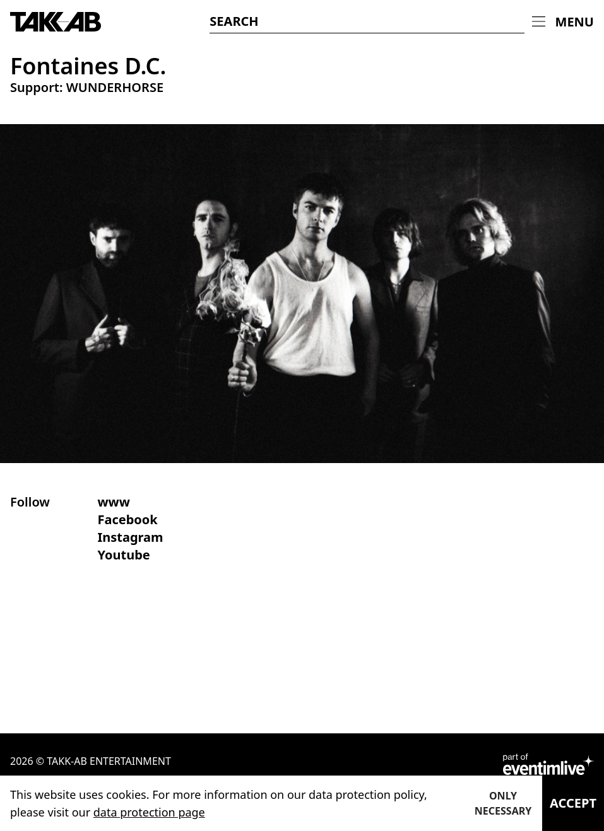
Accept (573, 802)
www (113, 501)
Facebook (127, 519)
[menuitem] (563, 22)
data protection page (149, 812)
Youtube (123, 554)
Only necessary (503, 803)
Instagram (130, 537)
